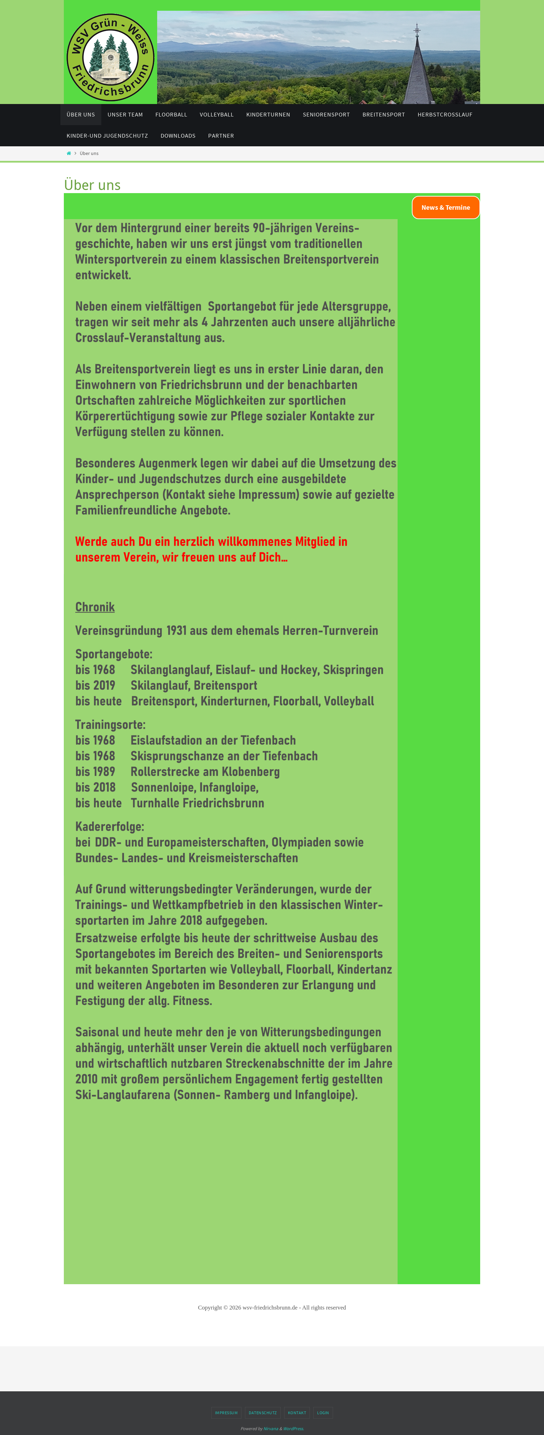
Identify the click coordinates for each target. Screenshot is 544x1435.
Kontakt (297, 1412)
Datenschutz (263, 1412)
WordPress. (293, 1429)
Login (323, 1412)
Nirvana (270, 1429)
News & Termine (446, 207)
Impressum (226, 1412)
